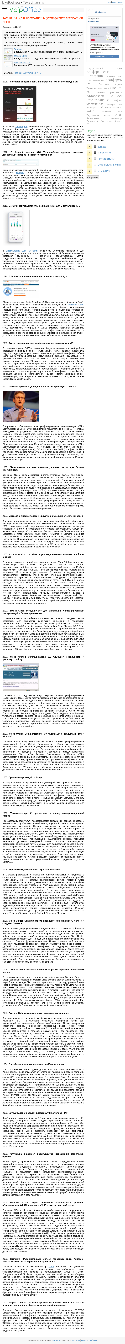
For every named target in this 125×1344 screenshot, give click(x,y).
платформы (114, 80)
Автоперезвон (107, 121)
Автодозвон (93, 121)
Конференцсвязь (99, 72)
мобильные (95, 104)
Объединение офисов (112, 111)
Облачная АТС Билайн (109, 165)
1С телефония (115, 100)
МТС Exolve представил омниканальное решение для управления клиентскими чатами (104, 47)
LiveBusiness (100, 12)
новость (84, 1340)
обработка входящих (111, 107)
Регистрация (117, 2)
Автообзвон (95, 96)
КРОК (51, 1266)
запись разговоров (110, 92)
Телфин (18, 49)
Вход (109, 2)
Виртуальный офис (105, 68)
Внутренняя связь (98, 115)
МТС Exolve (104, 171)
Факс (90, 111)
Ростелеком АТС (22, 62)
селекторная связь (115, 105)
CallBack (116, 96)
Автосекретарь (93, 107)
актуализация (117, 118)
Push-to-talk (95, 100)
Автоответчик (94, 118)
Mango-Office (20, 56)
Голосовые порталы (111, 84)
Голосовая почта (114, 76)
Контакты (56, 1340)
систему (76, 1340)
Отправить (92, 177)
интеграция (95, 76)
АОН (119, 115)
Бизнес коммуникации (95, 80)
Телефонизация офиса (98, 88)
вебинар (93, 1340)
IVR (90, 84)
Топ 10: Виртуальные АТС (28, 73)
